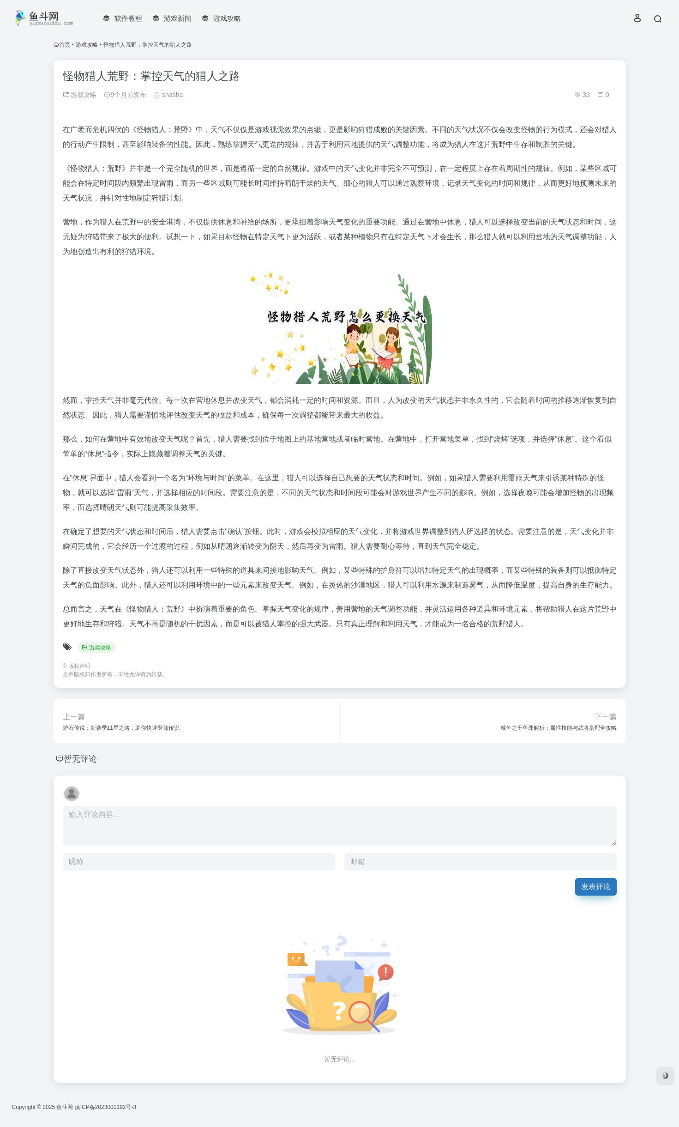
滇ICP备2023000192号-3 (105, 1107)
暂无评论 (80, 758)
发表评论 (596, 887)
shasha (168, 94)
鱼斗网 (64, 1107)
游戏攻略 (87, 45)
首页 (64, 45)
